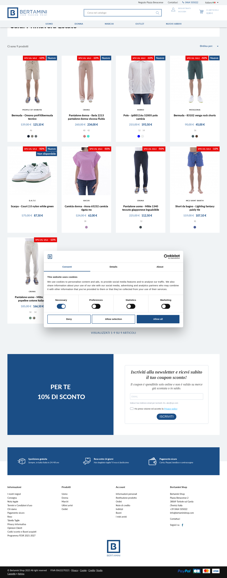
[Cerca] (123, 13)
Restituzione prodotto (126, 498)
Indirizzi (119, 509)
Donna (65, 498)
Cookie (83, 570)
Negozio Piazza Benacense (150, 2)
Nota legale (12, 501)
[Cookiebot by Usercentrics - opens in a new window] (166, 256)
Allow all (158, 319)
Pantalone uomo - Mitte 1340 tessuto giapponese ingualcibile (140, 208)
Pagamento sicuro (15, 513)
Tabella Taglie (13, 520)
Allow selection (113, 319)
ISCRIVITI (166, 416)
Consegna (12, 498)
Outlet (65, 509)
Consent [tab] (67, 267)
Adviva (21, 573)
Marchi (65, 501)
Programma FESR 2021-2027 (21, 535)
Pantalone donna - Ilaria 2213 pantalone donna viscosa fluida (86, 117)
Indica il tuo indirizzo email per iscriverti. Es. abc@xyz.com (154, 403)
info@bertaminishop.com (182, 513)
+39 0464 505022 (178, 509)
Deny (69, 319)
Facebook (183, 525)
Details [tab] (113, 267)
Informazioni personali (126, 494)
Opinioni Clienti (14, 528)
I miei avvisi (121, 517)
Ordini (119, 501)
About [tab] (160, 267)
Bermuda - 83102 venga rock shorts (195, 115)
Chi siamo (12, 509)
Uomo (65, 494)
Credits (91, 570)
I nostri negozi (14, 494)
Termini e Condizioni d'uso (19, 505)
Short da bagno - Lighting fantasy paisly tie (194, 208)
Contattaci (173, 2)
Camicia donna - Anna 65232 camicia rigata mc (86, 208)
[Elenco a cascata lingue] (212, 2)
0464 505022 (190, 2)
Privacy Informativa (16, 524)
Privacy (74, 570)
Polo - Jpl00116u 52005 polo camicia (140, 117)
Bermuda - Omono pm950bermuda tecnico (32, 117)
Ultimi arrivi (67, 505)
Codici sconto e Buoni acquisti (21, 532)
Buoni (118, 513)
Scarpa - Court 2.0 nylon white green (32, 206)
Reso (9, 517)
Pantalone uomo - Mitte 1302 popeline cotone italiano (32, 298)
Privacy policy (170, 409)
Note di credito (123, 505)
